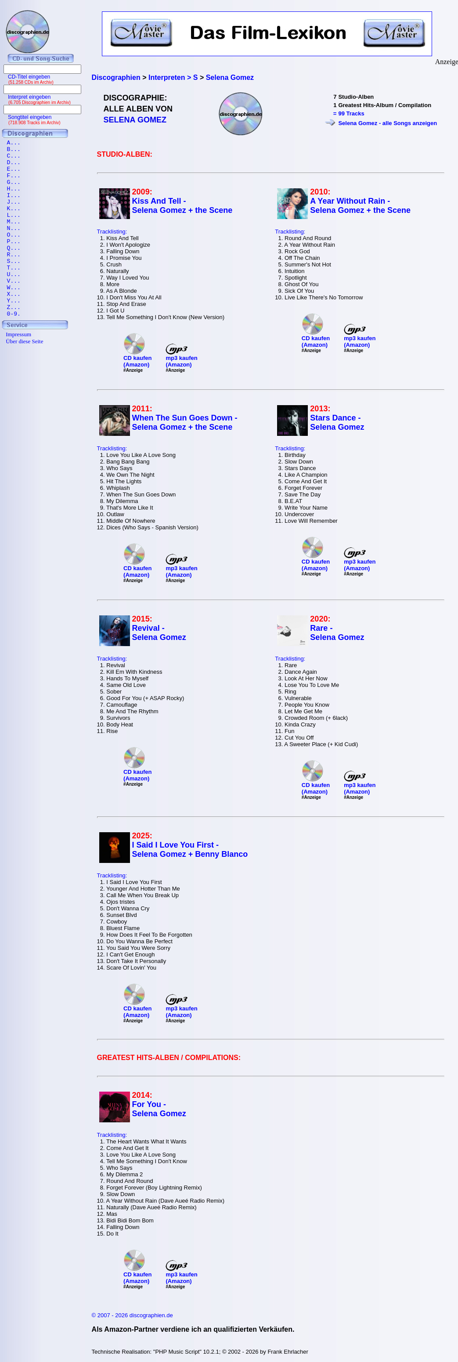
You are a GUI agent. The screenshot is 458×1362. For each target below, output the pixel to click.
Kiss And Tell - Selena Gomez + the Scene (182, 206)
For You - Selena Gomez (159, 1109)
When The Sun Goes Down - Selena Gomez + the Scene (185, 422)
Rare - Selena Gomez (337, 633)
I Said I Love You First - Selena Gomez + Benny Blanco (190, 850)
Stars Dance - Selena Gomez (337, 422)
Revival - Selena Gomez (159, 633)
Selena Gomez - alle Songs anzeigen (387, 123)
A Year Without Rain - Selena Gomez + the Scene (360, 206)
